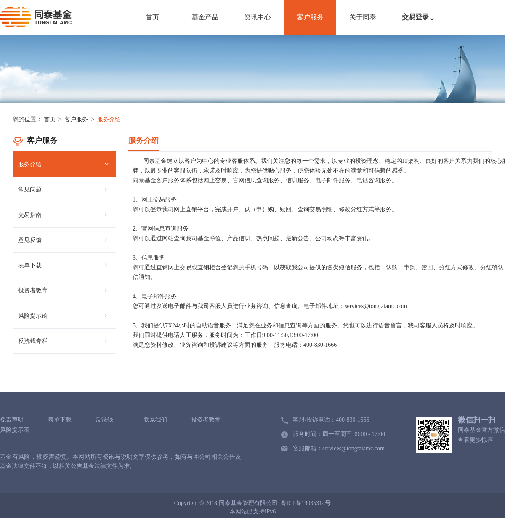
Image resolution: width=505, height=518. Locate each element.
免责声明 (12, 420)
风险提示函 (33, 316)
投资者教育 (33, 290)
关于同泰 (362, 17)
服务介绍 (109, 119)
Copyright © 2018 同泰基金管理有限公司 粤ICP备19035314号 (252, 503)
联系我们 (155, 420)
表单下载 (30, 265)
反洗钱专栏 (33, 341)
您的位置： (27, 119)
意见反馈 (30, 240)
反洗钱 (104, 420)
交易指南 (30, 215)
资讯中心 (257, 17)
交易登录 (420, 21)
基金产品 (204, 17)
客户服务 (310, 17)
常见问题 (30, 189)
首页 (152, 17)
